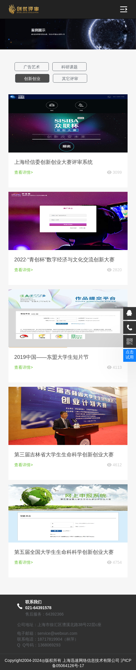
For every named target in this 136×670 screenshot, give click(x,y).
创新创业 (32, 78)
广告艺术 (32, 67)
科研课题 (69, 67)
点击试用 (130, 354)
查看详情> (23, 172)
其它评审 (70, 78)
